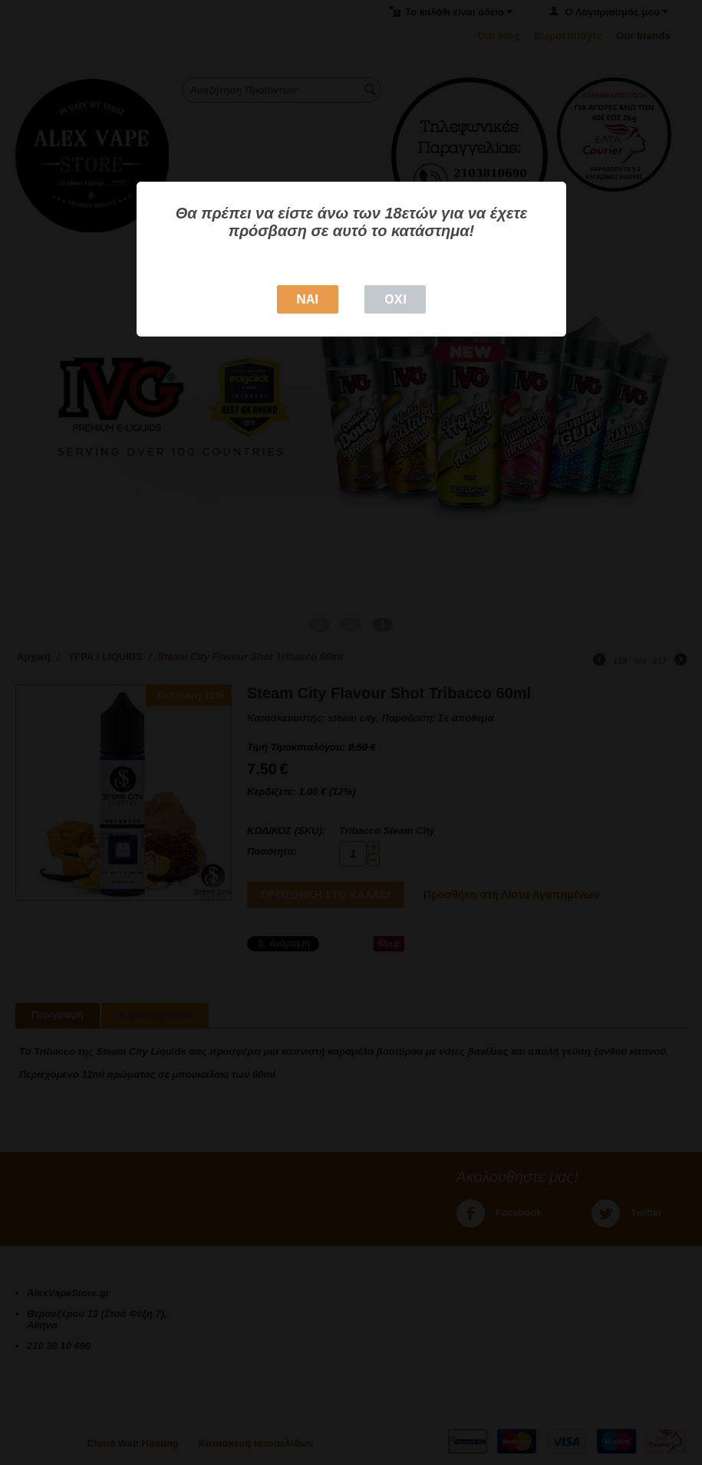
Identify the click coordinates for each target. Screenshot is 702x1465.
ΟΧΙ (395, 299)
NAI (307, 299)
